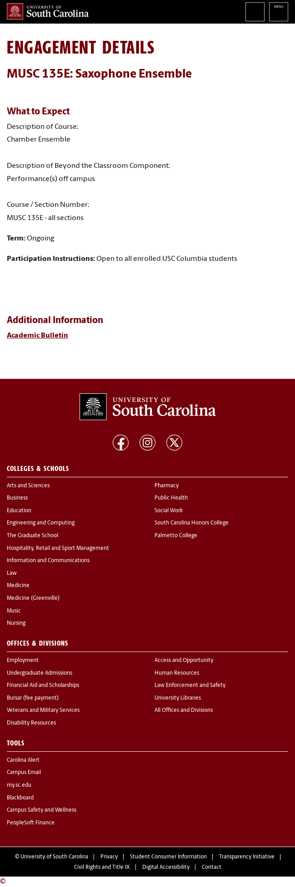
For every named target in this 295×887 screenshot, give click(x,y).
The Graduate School (32, 536)
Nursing (16, 623)
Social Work (169, 511)
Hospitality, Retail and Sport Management (58, 548)
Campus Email (24, 772)
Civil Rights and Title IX (102, 867)
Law (12, 573)
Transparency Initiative (247, 857)
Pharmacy (167, 486)
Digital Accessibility (166, 867)
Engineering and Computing (41, 523)
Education (19, 511)
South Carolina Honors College (192, 523)
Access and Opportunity (184, 660)
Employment (23, 660)
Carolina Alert (23, 760)
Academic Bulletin (37, 335)
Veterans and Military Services (43, 710)
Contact (211, 867)
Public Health (171, 498)
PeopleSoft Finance (31, 823)
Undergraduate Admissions (39, 673)
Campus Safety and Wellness (41, 810)
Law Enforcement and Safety (190, 685)
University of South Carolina (54, 857)
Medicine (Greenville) (33, 598)
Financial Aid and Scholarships (43, 685)
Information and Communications (48, 561)
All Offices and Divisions (184, 710)
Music (14, 611)
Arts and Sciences (28, 486)
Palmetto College (176, 536)
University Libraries (178, 698)
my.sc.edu (19, 785)
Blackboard (20, 798)
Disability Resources (31, 723)
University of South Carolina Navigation (278, 11)
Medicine (18, 585)
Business (17, 498)
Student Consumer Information (168, 857)
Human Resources (177, 673)
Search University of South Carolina (255, 11)
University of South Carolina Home (48, 11)
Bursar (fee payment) (33, 698)
